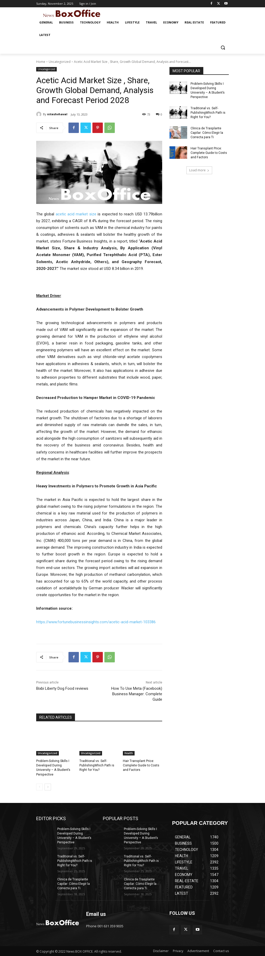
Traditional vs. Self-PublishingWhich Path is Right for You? (96, 765)
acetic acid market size (76, 214)
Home (40, 61)
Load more (199, 169)
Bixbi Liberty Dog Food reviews (62, 688)
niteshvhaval (57, 114)
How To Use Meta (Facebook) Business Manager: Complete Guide (136, 694)
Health (128, 753)
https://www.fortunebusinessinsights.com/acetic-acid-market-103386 (96, 622)
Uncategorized (60, 61)
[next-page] (48, 786)
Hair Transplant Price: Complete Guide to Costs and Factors (141, 765)
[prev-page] (39, 786)
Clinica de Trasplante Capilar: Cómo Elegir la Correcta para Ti (207, 132)
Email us (96, 914)
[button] (223, 47)
